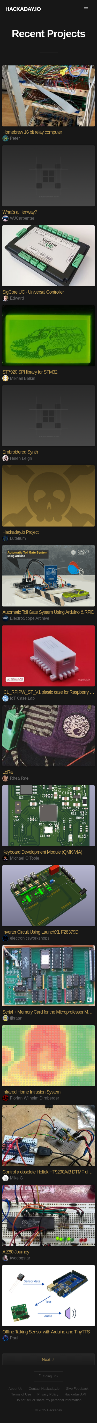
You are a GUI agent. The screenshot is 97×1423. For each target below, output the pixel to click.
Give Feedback (77, 1389)
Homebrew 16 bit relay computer (32, 132)
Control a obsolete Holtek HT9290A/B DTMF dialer (48, 1172)
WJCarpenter (18, 218)
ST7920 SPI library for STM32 (29, 372)
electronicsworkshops (25, 938)
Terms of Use (21, 1394)
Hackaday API (75, 1394)
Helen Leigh (17, 458)
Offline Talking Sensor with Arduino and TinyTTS (46, 1331)
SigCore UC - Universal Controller (33, 292)
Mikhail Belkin (18, 378)
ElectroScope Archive (25, 618)
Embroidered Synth (20, 452)
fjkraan (12, 1018)
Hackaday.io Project (20, 532)
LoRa (7, 772)
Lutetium (14, 538)
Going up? (48, 1376)
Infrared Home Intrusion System (31, 1092)
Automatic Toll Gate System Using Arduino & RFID (48, 612)
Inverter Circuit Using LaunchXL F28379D (40, 932)
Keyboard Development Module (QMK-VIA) (42, 852)
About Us (15, 1389)
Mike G (12, 1178)
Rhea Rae (15, 778)
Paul (10, 1338)
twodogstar (16, 1258)
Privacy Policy (48, 1394)
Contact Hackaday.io (44, 1389)
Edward (13, 298)
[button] (86, 9)
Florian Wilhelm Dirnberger (30, 1098)
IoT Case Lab (18, 698)
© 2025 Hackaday (48, 1410)
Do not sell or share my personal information (48, 1400)
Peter (11, 138)
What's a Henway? (19, 212)
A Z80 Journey (15, 1252)
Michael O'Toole (20, 858)
